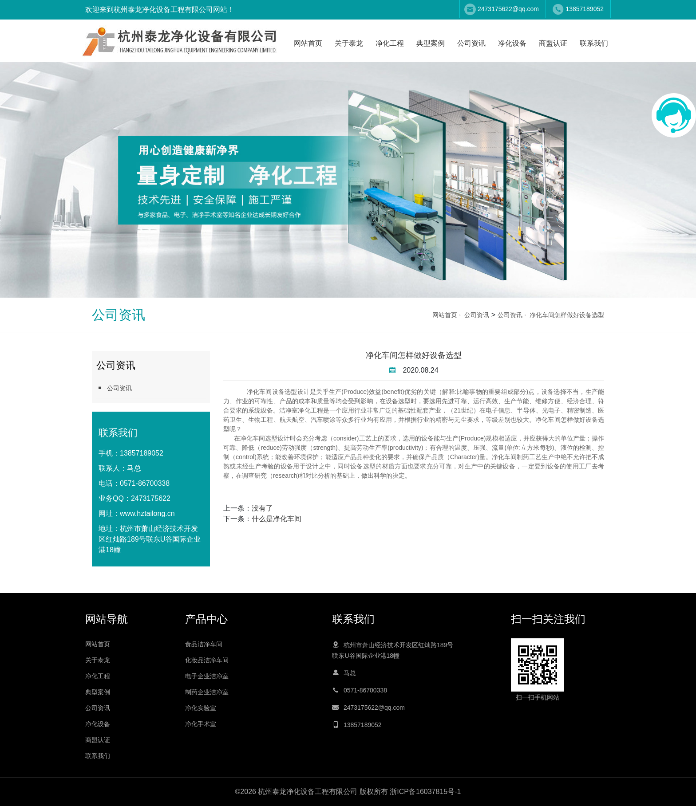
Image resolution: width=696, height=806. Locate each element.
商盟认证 (553, 43)
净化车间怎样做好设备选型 (567, 314)
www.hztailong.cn (147, 513)
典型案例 (430, 43)
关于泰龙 (349, 43)
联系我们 (594, 43)
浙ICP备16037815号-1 (425, 791)
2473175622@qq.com (508, 8)
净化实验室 (200, 708)
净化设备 (512, 43)
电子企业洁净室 (207, 676)
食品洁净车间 (203, 644)
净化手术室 (200, 723)
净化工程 (390, 43)
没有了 (262, 508)
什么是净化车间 (276, 519)
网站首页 (308, 43)
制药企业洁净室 (207, 692)
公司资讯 (471, 43)
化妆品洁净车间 (207, 660)
